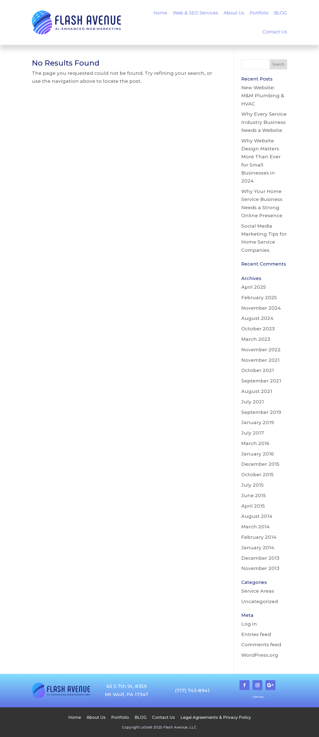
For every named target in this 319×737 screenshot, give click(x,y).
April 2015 (253, 506)
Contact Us (274, 32)
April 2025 (253, 287)
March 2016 (255, 443)
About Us (234, 13)
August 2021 (256, 391)
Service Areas (257, 591)
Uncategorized (259, 601)
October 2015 (257, 474)
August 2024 (257, 318)
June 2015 (253, 495)
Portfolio (259, 13)
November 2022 (261, 350)
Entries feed (256, 634)
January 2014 (257, 548)
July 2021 (252, 402)
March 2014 (255, 527)
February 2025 (259, 297)
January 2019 (257, 422)
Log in (249, 624)
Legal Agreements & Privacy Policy (215, 717)
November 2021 (260, 360)
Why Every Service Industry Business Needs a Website (264, 122)
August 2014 (256, 516)
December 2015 (260, 464)
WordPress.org (259, 655)
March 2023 (255, 339)
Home (160, 13)
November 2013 (260, 568)
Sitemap (258, 696)
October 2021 (257, 370)
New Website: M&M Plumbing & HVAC (262, 96)
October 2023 (258, 329)
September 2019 (261, 412)
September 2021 (261, 381)
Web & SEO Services (195, 13)
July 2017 (252, 433)
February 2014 (258, 537)
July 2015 (252, 485)
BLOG (280, 13)
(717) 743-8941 (192, 690)
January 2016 (257, 454)
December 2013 (260, 558)
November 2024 (261, 308)
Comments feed (261, 644)
